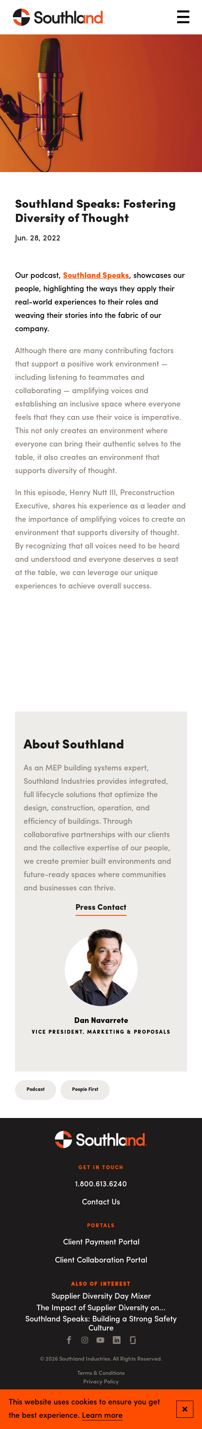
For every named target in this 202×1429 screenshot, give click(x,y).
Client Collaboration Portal (101, 1261)
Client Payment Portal (101, 1242)
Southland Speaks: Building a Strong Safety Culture (101, 1324)
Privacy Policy (101, 1382)
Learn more (102, 1416)
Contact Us (101, 1202)
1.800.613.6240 (101, 1184)
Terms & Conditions (101, 1373)
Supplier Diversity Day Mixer (101, 1297)
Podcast (36, 1089)
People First (85, 1089)
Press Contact (101, 908)
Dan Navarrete (101, 1021)
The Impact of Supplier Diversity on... (101, 1308)
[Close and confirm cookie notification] (184, 1409)
